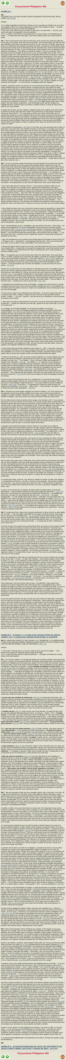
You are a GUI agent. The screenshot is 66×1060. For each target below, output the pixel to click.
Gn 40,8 (4, 865)
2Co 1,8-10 (12, 505)
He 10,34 (12, 384)
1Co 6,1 (42, 991)
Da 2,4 (56, 948)
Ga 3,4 (22, 362)
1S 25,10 (24, 1001)
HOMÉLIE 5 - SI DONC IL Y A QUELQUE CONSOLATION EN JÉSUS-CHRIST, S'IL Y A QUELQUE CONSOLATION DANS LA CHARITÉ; (31, 636)
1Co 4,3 (13, 988)
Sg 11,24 (52, 469)
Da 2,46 (17, 903)
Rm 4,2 (40, 875)
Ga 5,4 (43, 80)
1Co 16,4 (39, 567)
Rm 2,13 (26, 1031)
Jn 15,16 (53, 519)
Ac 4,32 (42, 281)
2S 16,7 (59, 967)
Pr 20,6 (38, 580)
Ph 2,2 (18, 711)
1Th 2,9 (20, 374)
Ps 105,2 (27, 127)
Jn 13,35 (10, 265)
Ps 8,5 (62, 536)
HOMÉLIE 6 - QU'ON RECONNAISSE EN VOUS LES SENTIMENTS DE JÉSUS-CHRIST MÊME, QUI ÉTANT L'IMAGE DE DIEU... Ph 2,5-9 (31, 1047)
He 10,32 (28, 369)
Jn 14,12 (46, 918)
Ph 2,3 (27, 756)
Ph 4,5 (3, 798)
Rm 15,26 (23, 386)
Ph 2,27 (57, 498)
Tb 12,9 (17, 574)
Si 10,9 (28, 830)
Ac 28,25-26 (24, 960)
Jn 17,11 (49, 258)
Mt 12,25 (42, 260)
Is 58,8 (11, 561)
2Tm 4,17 (12, 507)
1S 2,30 (60, 884)
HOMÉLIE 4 (6, 11)
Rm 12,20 (39, 433)
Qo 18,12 (16, 483)
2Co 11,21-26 (35, 77)
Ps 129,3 (16, 578)
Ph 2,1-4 (43, 644)
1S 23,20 (61, 1001)
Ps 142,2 (22, 578)
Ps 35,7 (53, 550)
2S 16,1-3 (24, 944)
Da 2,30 (11, 903)
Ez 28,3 (36, 889)
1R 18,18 (14, 975)
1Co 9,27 (36, 101)
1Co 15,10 (45, 495)
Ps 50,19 (35, 813)
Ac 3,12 (5, 913)
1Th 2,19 (20, 229)
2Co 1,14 (26, 229)
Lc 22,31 (32, 516)
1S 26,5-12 (49, 1007)
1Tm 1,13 (59, 491)
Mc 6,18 (36, 965)
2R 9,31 (9, 972)
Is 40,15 (11, 543)
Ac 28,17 (13, 955)
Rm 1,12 (23, 217)
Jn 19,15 (23, 994)
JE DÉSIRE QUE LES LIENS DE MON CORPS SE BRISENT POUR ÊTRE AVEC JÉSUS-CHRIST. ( (31, 16)
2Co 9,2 (32, 388)
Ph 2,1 (36, 697)
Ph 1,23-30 (11, 18)
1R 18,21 (54, 977)
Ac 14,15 (11, 913)
